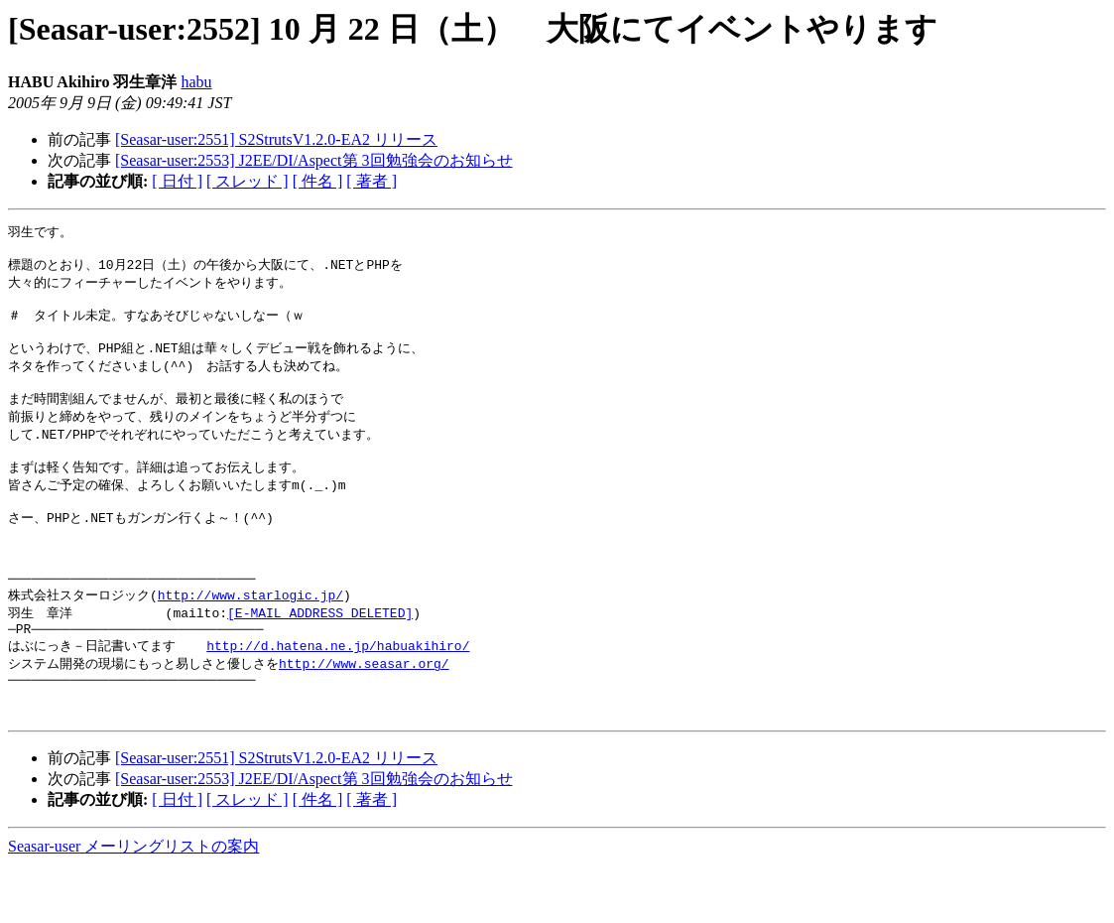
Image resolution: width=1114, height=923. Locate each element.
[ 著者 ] (371, 181)
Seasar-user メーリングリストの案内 (133, 903)
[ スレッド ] (247, 181)
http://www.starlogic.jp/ (250, 637)
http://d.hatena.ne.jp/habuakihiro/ (337, 693)
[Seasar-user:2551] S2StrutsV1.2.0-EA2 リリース (276, 139)
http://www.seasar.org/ (364, 712)
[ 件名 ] (318, 181)
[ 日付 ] (177, 181)
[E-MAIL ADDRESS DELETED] (320, 656)
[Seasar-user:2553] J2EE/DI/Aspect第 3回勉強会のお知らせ (314, 160)
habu (196, 81)
